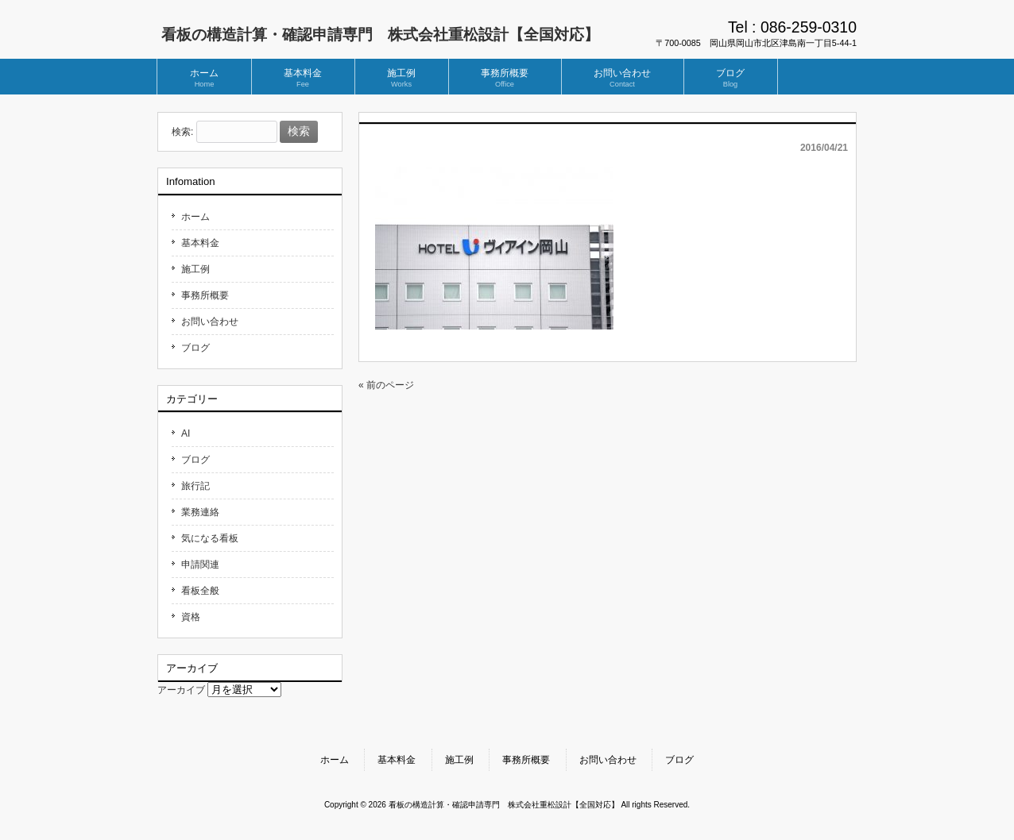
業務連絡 (200, 512)
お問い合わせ (209, 321)
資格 (190, 616)
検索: (182, 131)
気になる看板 (209, 538)
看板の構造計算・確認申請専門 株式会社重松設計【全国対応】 (380, 34)
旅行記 (195, 485)
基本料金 (200, 243)
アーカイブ (181, 690)
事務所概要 (205, 295)
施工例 (195, 269)
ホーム (195, 216)
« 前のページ (386, 385)
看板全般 (200, 590)
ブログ (195, 347)
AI (185, 433)
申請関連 (200, 564)
